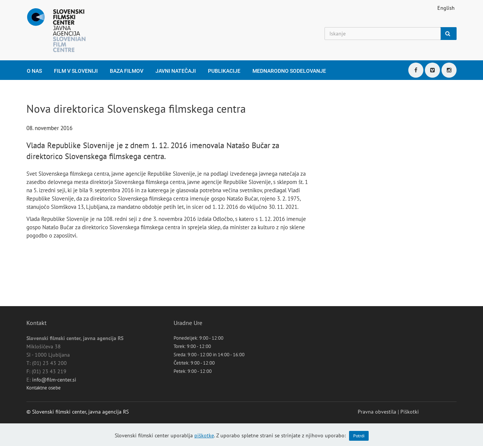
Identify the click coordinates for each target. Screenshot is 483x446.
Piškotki (409, 411)
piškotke (204, 435)
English (446, 8)
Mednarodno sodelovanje (289, 71)
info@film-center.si (54, 379)
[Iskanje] (383, 33)
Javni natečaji (175, 71)
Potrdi (359, 435)
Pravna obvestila (377, 411)
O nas (34, 71)
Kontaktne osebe (43, 388)
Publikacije (224, 71)
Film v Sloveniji (76, 71)
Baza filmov (126, 71)
